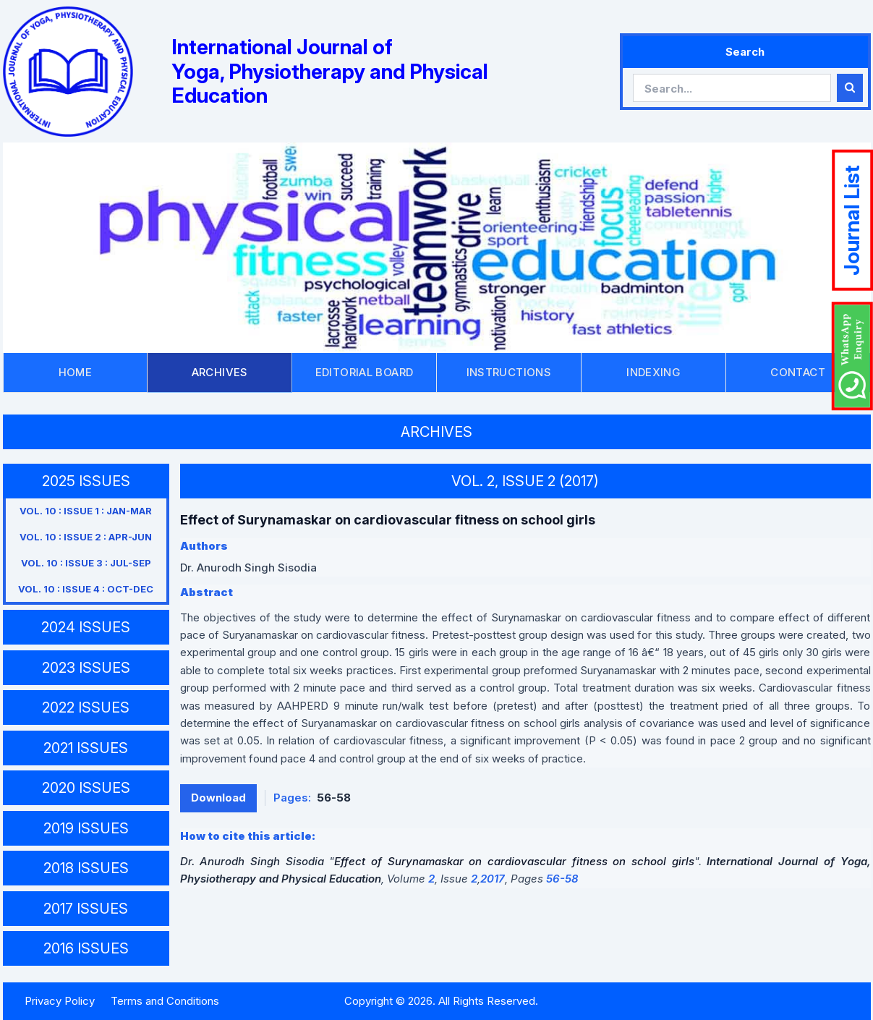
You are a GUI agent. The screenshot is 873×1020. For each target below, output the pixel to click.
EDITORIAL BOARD (364, 372)
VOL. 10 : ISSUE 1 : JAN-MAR (86, 511)
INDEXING (653, 372)
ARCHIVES (220, 372)
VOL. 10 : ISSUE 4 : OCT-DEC (85, 589)
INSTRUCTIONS (509, 372)
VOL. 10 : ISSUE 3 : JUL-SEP (86, 563)
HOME (76, 372)
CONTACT (797, 372)
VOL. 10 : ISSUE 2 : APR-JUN (86, 537)
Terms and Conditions (165, 1001)
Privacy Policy (60, 1001)
